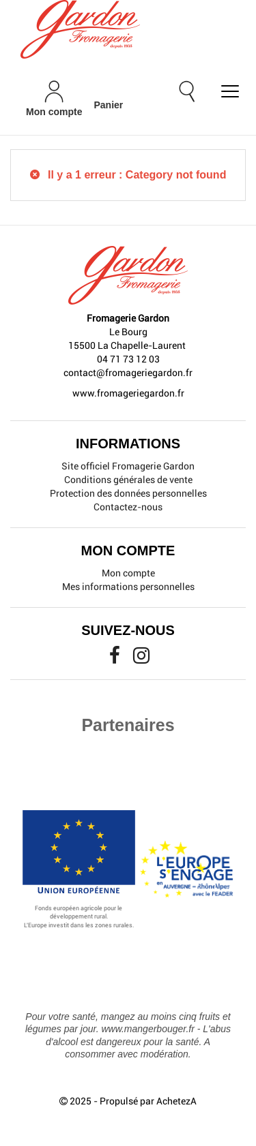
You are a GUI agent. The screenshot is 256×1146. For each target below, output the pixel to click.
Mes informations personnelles (128, 586)
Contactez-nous (128, 506)
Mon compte (128, 573)
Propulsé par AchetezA (148, 1101)
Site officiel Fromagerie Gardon (128, 466)
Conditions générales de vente (128, 479)
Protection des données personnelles (128, 493)
